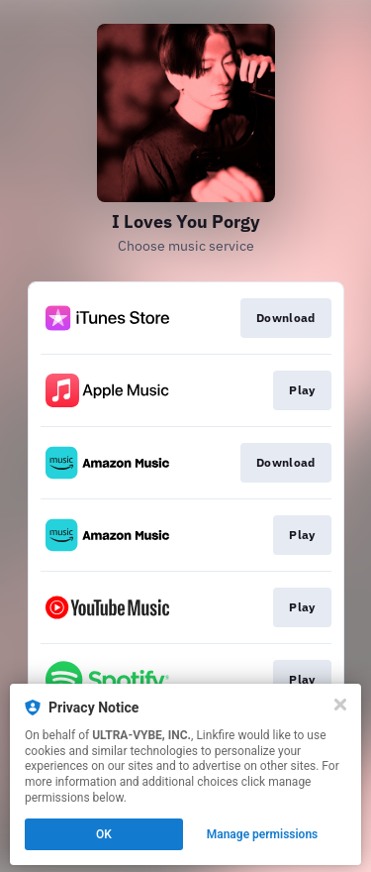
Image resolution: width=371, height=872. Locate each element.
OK (104, 834)
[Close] (340, 704)
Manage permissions (263, 834)
